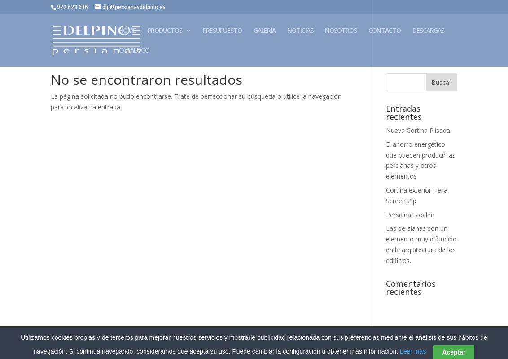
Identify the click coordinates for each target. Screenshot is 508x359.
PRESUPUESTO (222, 31)
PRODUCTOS (165, 31)
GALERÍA (265, 31)
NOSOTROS (341, 31)
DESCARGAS (428, 31)
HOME (127, 31)
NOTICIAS (300, 31)
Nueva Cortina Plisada (418, 130)
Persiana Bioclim (410, 214)
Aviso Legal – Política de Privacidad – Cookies (121, 338)
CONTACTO (384, 31)
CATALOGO (134, 50)
